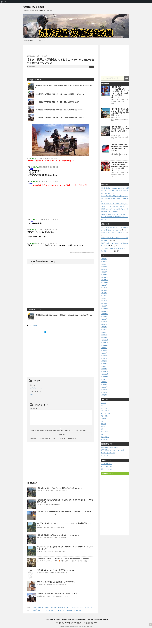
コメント (33, 408)
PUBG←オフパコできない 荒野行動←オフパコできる (56, 582)
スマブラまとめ (106, 466)
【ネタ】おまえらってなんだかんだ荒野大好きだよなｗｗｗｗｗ (59, 488)
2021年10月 (104, 282)
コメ (91, 67)
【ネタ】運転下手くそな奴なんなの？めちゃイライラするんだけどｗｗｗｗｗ (57, 610)
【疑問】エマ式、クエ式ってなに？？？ (113, 232)
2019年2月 (104, 366)
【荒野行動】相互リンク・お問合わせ (34, 40)
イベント (103, 403)
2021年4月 (104, 298)
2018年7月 (104, 384)
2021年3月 (104, 301)
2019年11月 (104, 342)
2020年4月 (104, 329)
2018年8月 (104, 382)
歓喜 (102, 429)
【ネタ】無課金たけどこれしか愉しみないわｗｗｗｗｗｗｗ (58, 535)
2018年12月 (104, 371)
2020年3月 (104, 332)
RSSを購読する (107, 473)
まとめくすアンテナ (108, 453)
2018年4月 (104, 392)
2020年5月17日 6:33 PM (36, 388)
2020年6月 (104, 324)
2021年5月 (104, 295)
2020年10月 (104, 314)
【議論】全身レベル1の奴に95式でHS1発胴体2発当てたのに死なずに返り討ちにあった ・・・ (63, 607)
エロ (102, 405)
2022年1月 (104, 274)
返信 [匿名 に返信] (31, 394)
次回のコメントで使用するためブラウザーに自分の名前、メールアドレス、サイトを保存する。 (59, 430)
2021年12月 (104, 277)
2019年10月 (104, 345)
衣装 (102, 434)
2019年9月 (104, 348)
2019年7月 (104, 353)
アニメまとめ (105, 455)
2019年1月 (104, 369)
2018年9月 (104, 379)
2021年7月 (104, 290)
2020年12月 (104, 308)
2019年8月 (104, 350)
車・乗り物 (104, 439)
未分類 (103, 426)
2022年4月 (104, 267)
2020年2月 (104, 335)
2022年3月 (104, 269)
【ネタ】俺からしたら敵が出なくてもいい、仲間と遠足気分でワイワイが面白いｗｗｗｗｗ (114, 198)
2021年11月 (104, 280)
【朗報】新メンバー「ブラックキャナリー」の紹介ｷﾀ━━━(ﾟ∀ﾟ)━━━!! (63, 558)
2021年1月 (104, 306)
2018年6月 (104, 387)
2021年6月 (104, 293)
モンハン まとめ (106, 469)
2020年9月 (104, 316)
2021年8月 (104, 287)
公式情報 (103, 418)
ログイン (6, 1)
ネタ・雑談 (33, 325)
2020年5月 (104, 327)
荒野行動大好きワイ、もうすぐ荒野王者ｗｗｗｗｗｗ (55, 570)
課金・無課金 (105, 437)
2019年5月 (104, 358)
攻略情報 (103, 424)
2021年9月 (104, 285)
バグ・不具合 (105, 411)
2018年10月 (104, 376)
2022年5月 (104, 264)
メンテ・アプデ (105, 413)
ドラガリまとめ (106, 464)
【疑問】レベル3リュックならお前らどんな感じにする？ (57, 593)
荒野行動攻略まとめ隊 (33, 7)
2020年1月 (104, 337)
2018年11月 (104, 374)
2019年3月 (104, 363)
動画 (102, 421)
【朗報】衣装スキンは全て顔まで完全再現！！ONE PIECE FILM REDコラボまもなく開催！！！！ (119, 166)
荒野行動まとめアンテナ (109, 447)
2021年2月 (104, 303)
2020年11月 (104, 311)
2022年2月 (104, 272)
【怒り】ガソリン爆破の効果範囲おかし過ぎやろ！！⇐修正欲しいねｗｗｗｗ (64, 511)
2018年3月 (104, 395)
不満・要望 (104, 416)
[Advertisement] (60, 50)
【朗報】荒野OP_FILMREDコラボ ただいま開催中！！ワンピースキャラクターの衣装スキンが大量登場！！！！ (115, 190)
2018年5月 (104, 390)
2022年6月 (104, 261)
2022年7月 (104, 259)
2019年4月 (104, 361)
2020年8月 (104, 319)
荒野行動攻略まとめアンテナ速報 (112, 450)
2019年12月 (104, 340)
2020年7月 (104, 321)
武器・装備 (104, 431)
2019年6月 (104, 355)
